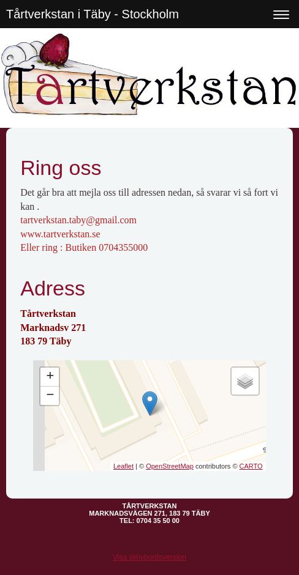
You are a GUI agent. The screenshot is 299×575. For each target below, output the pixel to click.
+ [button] (50, 377)
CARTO (251, 466)
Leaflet (123, 466)
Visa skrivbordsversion (149, 557)
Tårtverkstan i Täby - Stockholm (92, 14)
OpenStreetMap (170, 466)
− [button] (50, 396)
